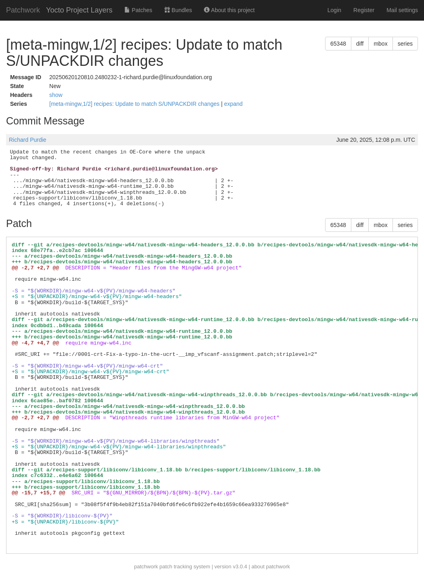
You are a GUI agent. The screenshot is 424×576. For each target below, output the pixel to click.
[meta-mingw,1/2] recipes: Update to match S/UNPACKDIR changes (135, 104)
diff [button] (359, 43)
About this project (229, 10)
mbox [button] (380, 43)
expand (233, 104)
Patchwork (23, 10)
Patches (138, 10)
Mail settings (402, 10)
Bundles (178, 10)
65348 (338, 43)
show (56, 95)
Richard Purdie (27, 140)
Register (363, 10)
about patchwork (271, 566)
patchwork (146, 566)
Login (334, 10)
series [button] (405, 43)
